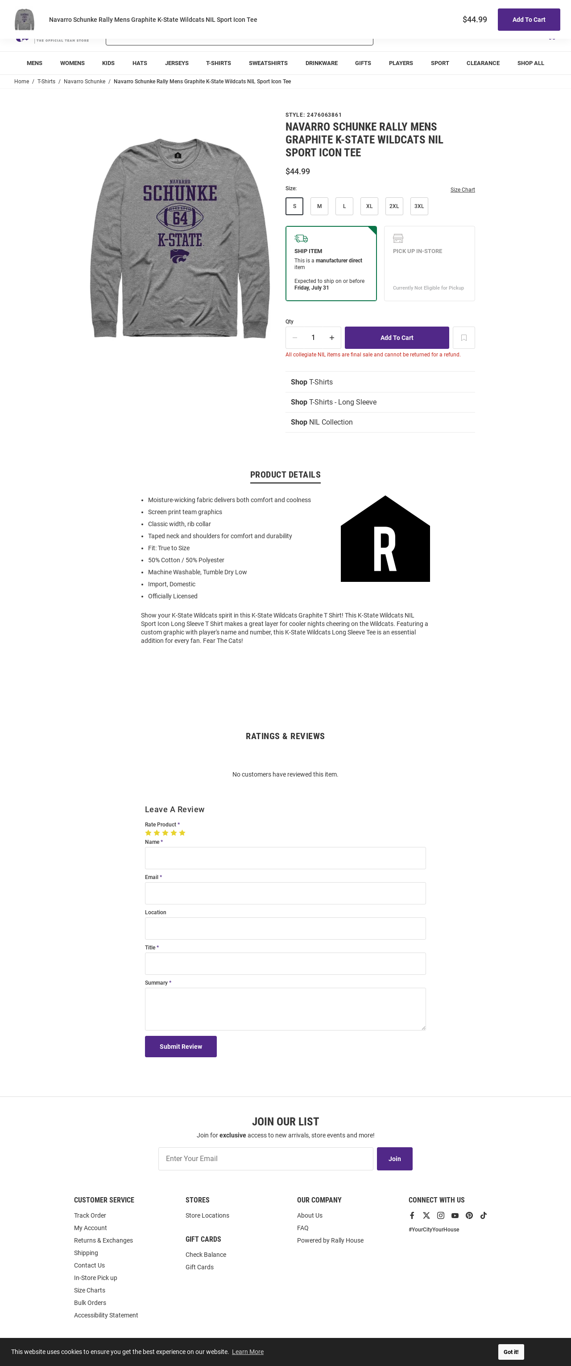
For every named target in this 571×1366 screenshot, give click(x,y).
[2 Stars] (157, 833)
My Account (90, 1227)
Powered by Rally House (330, 1240)
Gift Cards (200, 1267)
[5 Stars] (183, 833)
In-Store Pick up (95, 1277)
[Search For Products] (216, 35)
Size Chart (463, 190)
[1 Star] (149, 833)
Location (155, 913)
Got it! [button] (511, 1352)
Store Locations (207, 1215)
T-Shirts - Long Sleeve (334, 402)
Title (150, 948)
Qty (290, 322)
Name (152, 842)
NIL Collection (322, 422)
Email (151, 877)
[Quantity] (313, 338)
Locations (544, 9)
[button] (451, 35)
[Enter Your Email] (265, 1158)
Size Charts (89, 1290)
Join (395, 1158)
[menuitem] (34, 63)
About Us (310, 1215)
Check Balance (206, 1254)
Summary (156, 983)
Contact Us (89, 1265)
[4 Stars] (174, 833)
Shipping (86, 1252)
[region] (285, 569)
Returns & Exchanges (103, 1240)
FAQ (303, 1227)
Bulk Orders (90, 1302)
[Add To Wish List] (464, 338)
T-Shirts (312, 382)
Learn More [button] (248, 1351)
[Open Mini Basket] (551, 35)
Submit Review (181, 1046)
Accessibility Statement (106, 1315)
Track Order (490, 9)
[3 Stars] (166, 833)
